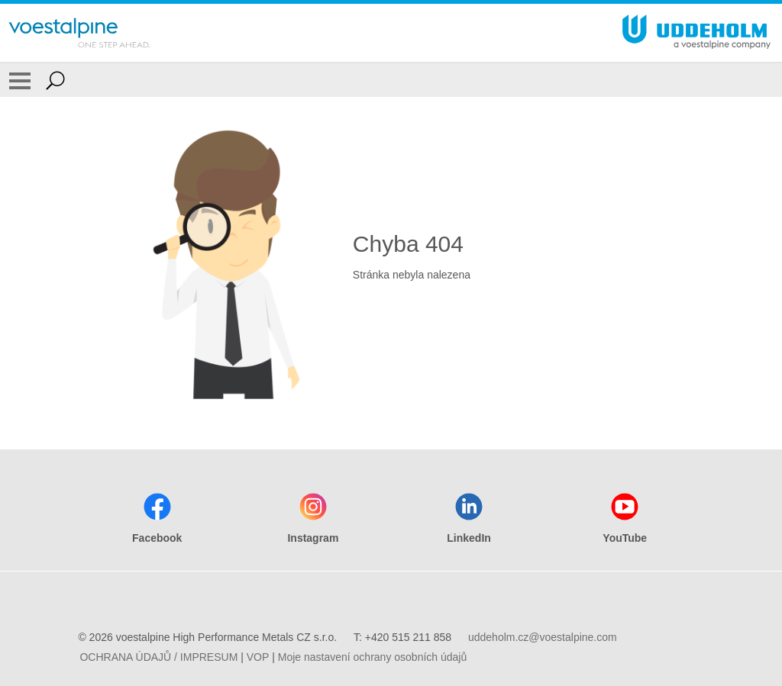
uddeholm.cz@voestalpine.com (542, 637)
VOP (258, 657)
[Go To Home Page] (79, 33)
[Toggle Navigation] (20, 80)
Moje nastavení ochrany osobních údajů (372, 657)
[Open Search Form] (55, 80)
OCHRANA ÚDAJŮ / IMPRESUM (158, 657)
